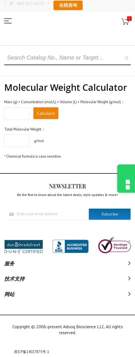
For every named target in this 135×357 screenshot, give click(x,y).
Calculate (46, 113)
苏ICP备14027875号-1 (31, 351)
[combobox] (67, 58)
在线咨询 (68, 5)
